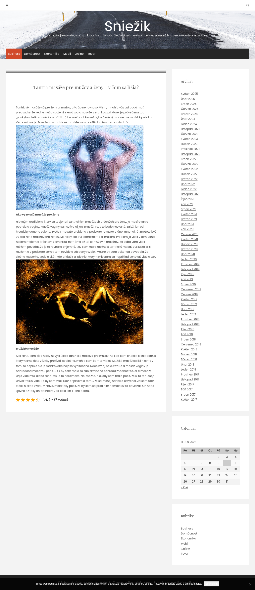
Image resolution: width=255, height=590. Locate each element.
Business (14, 54)
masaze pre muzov (95, 356)
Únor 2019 (187, 309)
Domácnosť (32, 54)
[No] (250, 584)
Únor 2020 (188, 254)
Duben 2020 (189, 244)
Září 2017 (186, 389)
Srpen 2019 (188, 284)
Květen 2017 (189, 400)
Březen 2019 (189, 304)
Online (79, 54)
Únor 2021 (187, 224)
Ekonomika (51, 54)
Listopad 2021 (190, 194)
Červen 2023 (189, 134)
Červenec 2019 (191, 289)
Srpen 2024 (188, 104)
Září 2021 (187, 204)
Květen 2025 (189, 94)
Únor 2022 (188, 184)
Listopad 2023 (190, 129)
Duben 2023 (189, 144)
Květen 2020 (189, 239)
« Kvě (184, 487)
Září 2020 (187, 229)
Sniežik (127, 26)
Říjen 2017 (187, 384)
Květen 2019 (189, 299)
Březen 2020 (189, 249)
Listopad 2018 (190, 324)
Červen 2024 (189, 109)
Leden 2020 (189, 259)
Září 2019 (187, 279)
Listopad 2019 (190, 269)
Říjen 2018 (187, 329)
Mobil (67, 54)
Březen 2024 (189, 114)
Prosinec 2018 (190, 319)
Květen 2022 (189, 169)
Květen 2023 (189, 139)
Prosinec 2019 (190, 264)
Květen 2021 (189, 214)
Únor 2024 (188, 119)
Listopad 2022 (190, 154)
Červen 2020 (189, 234)
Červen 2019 (189, 294)
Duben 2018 (189, 354)
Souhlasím (211, 583)
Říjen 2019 (187, 274)
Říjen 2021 (187, 199)
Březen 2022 (189, 179)
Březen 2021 (189, 219)
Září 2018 (187, 334)
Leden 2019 (188, 314)
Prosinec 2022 (190, 149)
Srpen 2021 (188, 209)
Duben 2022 (189, 174)
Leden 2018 (188, 370)
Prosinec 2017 (190, 374)
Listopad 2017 (190, 379)
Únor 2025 (188, 99)
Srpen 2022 (188, 159)
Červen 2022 (189, 164)
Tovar (91, 54)
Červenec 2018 (191, 344)
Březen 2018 (189, 359)
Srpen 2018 (188, 339)
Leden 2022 (189, 189)
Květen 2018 (189, 349)
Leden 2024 (189, 124)
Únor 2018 (187, 365)
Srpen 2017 (188, 395)
